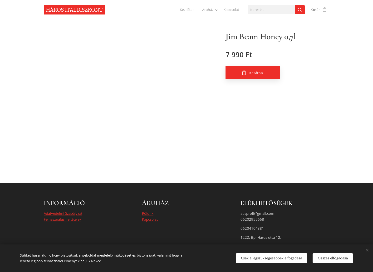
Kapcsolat (150, 219)
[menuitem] (187, 10)
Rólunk (147, 213)
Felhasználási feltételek (62, 219)
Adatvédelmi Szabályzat (63, 213)
